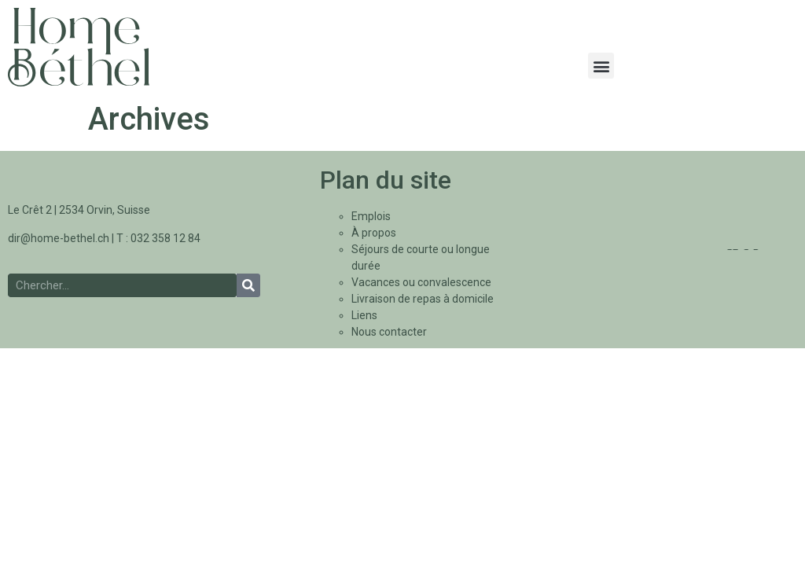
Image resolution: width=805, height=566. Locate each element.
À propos (373, 232)
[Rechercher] (248, 285)
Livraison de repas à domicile (422, 298)
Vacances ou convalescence (421, 282)
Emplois (371, 216)
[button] (601, 66)
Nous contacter (389, 331)
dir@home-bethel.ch (58, 238)
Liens (364, 315)
